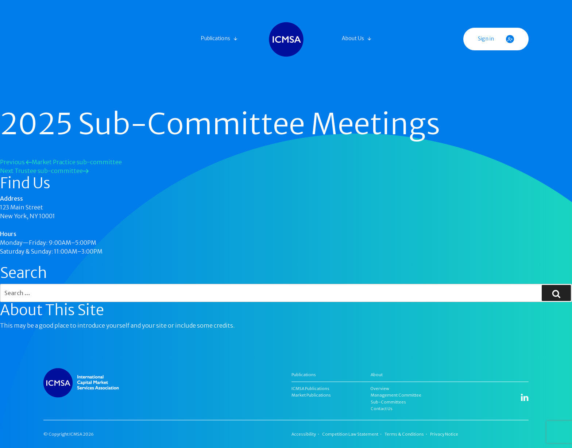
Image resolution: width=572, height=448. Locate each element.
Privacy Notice (444, 434)
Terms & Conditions (404, 434)
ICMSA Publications (310, 388)
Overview (380, 388)
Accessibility (303, 434)
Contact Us (382, 408)
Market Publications (311, 395)
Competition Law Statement (350, 434)
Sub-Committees (388, 402)
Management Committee (396, 395)
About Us (353, 38)
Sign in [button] (496, 39)
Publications (215, 38)
